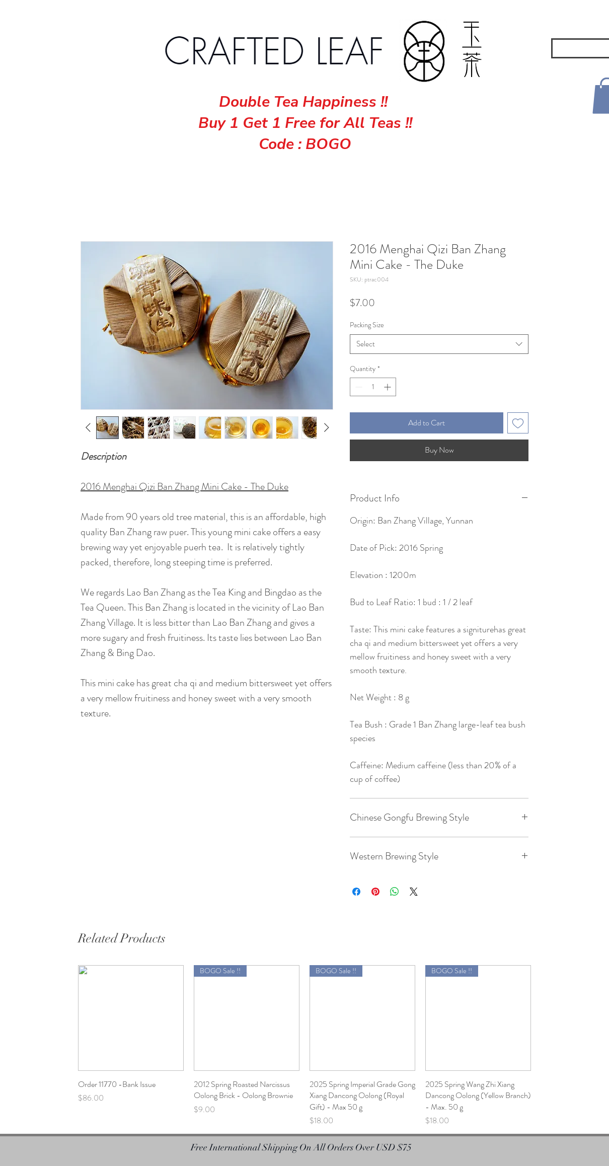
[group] (304, 1046)
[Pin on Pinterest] (375, 892)
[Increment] (388, 387)
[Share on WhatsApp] (395, 892)
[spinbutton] (373, 387)
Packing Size (367, 325)
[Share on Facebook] (356, 892)
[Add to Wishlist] (517, 422)
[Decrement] (357, 387)
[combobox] (439, 344)
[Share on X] (414, 892)
